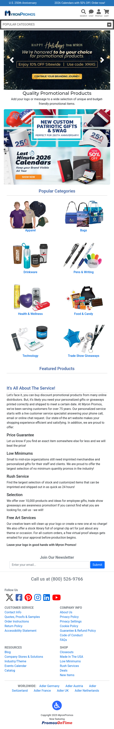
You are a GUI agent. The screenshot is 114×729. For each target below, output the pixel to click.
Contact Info (13, 612)
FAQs (63, 640)
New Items (67, 675)
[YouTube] (56, 599)
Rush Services (69, 666)
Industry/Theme (15, 661)
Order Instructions (17, 621)
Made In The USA (71, 657)
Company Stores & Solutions (24, 657)
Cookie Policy (69, 626)
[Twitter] (9, 599)
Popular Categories (57, 24)
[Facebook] (18, 599)
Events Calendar (15, 666)
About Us (66, 612)
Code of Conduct (71, 635)
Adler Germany (49, 686)
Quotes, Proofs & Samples (22, 617)
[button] (83, 12)
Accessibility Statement (20, 630)
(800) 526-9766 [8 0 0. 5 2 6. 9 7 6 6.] (67, 579)
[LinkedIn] (46, 599)
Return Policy (13, 626)
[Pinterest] (28, 599)
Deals (63, 670)
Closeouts (67, 652)
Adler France (42, 690)
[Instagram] (37, 599)
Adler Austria (74, 686)
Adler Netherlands (87, 690)
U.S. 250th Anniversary (23, 3)
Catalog (10, 670)
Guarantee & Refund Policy (78, 630)
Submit (97, 565)
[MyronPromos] (19, 12)
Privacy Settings (71, 621)
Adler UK (63, 690)
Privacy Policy (69, 617)
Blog (8, 652)
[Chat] (91, 12)
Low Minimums (70, 661)
